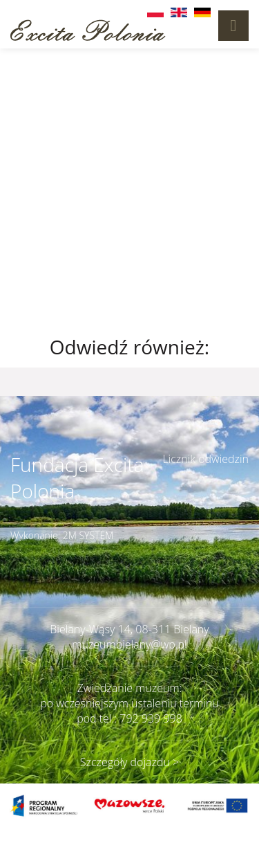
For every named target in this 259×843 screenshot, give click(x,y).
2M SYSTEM (88, 535)
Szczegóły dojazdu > (129, 762)
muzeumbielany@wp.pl (129, 644)
